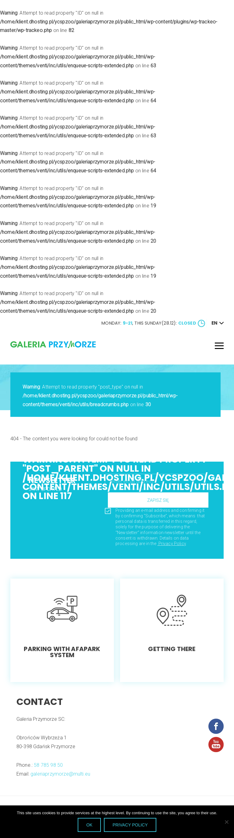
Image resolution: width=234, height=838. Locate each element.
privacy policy (129, 824)
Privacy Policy (175, 543)
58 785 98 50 (52, 765)
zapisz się (162, 500)
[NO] (226, 822)
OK (89, 824)
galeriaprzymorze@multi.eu (64, 773)
